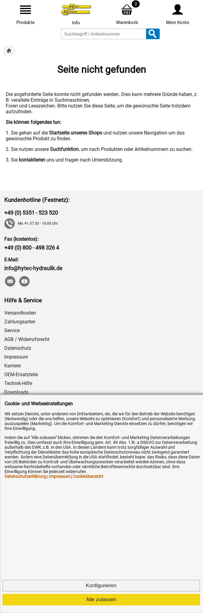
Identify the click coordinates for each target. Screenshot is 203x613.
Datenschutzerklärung (25, 476)
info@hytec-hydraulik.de (33, 268)
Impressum (16, 357)
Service (12, 330)
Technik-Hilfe (18, 383)
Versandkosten (20, 313)
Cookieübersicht (88, 476)
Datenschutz (17, 348)
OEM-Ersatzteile (21, 374)
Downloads (16, 392)
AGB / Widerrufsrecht (26, 339)
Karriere (12, 366)
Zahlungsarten (19, 322)
